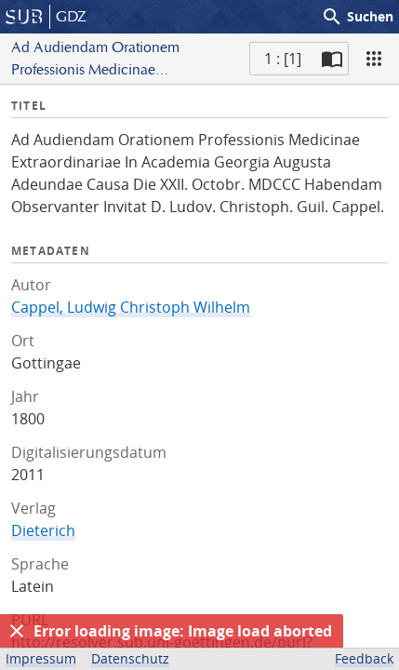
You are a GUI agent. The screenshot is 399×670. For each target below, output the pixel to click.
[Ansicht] (373, 58)
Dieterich (43, 530)
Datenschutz (130, 658)
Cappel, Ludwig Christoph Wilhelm (130, 307)
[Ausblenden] (16, 631)
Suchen (357, 17)
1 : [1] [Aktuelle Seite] (282, 58)
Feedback (364, 658)
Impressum (41, 658)
